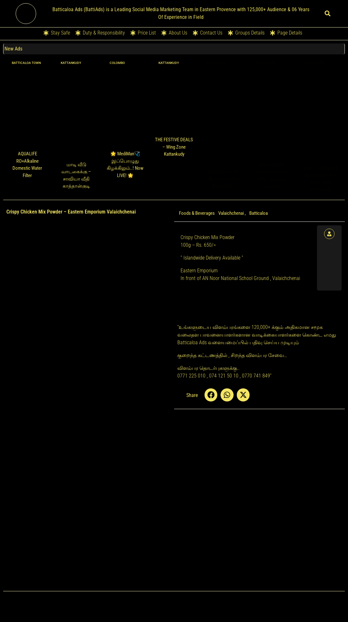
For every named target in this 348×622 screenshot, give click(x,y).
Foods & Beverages (197, 213)
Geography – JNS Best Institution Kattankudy (222, 179)
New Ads (14, 49)
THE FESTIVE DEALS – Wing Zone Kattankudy (174, 147)
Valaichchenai (231, 213)
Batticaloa (258, 213)
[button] (327, 13)
